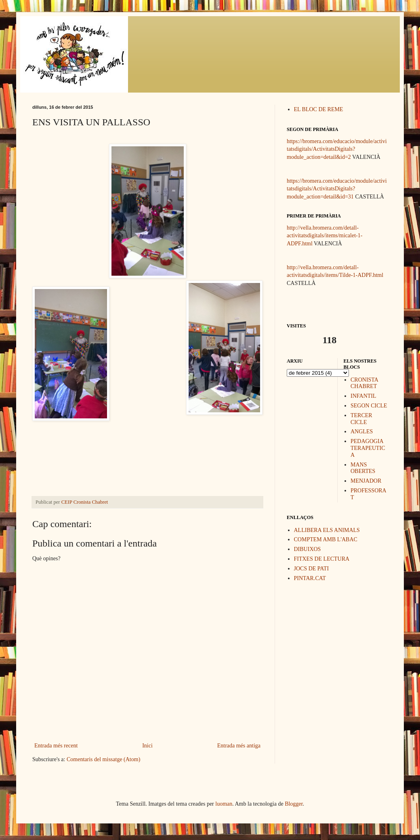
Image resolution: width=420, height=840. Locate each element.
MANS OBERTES (363, 468)
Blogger (293, 804)
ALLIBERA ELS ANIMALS (327, 530)
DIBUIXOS (307, 549)
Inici (147, 746)
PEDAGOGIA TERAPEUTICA (368, 448)
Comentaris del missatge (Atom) (103, 759)
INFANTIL (363, 396)
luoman (223, 804)
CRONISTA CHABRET (364, 383)
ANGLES (362, 431)
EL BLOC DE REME (318, 109)
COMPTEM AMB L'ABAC (325, 539)
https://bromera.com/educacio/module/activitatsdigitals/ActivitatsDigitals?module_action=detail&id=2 (337, 149)
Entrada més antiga (238, 746)
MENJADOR (366, 481)
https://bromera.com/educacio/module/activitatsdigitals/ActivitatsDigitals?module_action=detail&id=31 (337, 189)
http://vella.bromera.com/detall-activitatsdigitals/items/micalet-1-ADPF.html (324, 236)
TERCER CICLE (361, 418)
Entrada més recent (56, 746)
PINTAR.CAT (310, 578)
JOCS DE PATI (311, 569)
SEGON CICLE (369, 406)
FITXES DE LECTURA (322, 559)
